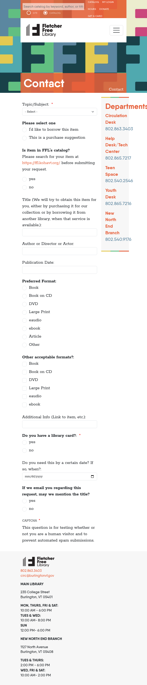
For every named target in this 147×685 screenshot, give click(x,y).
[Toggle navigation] (116, 30)
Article (35, 336)
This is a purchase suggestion (57, 137)
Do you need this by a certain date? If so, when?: (57, 466)
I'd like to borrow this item (53, 129)
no (31, 187)
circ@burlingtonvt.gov (37, 575)
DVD (33, 303)
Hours (92, 8)
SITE (35, 13)
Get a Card (95, 15)
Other (34, 344)
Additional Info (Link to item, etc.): (54, 417)
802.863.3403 (31, 571)
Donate (104, 8)
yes (32, 179)
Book (34, 287)
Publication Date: (38, 262)
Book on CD (40, 295)
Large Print (39, 312)
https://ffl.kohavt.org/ (41, 162)
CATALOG (55, 13)
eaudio (35, 320)
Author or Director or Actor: (48, 243)
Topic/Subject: (36, 104)
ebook (34, 328)
